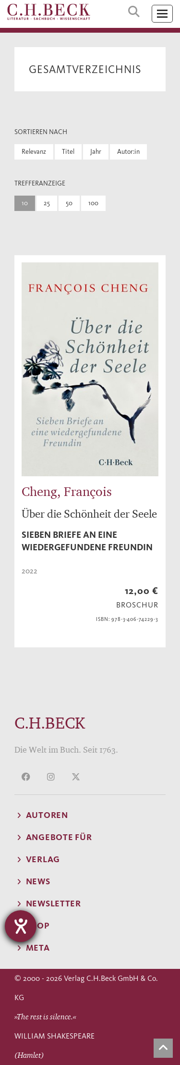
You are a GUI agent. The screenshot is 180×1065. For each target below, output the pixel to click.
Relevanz (34, 152)
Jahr (95, 152)
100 (93, 203)
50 (69, 203)
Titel (68, 152)
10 (25, 203)
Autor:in (128, 152)
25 (47, 203)
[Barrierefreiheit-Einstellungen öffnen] (20, 926)
